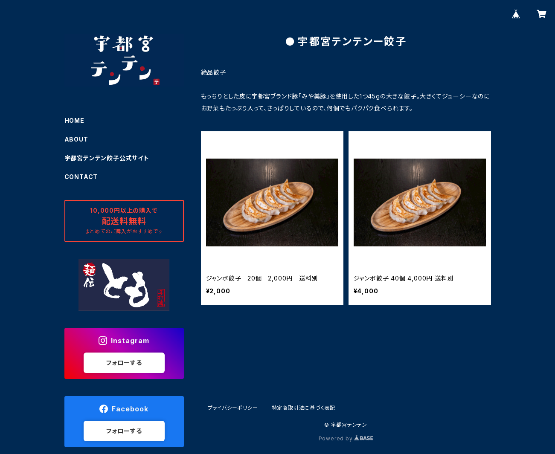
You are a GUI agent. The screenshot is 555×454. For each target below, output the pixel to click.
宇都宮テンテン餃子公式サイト (106, 158)
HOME (74, 120)
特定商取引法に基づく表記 (304, 408)
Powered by (346, 438)
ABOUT (76, 139)
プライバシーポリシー (233, 408)
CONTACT (81, 176)
